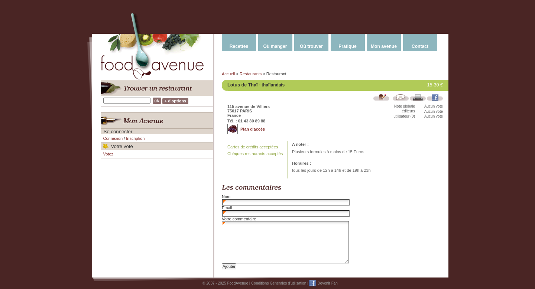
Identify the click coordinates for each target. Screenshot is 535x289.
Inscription (135, 138)
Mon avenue (384, 46)
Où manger (275, 46)
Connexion (113, 138)
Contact (420, 46)
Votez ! (109, 154)
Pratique (347, 46)
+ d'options (176, 101)
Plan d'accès (252, 129)
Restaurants (251, 74)
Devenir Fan (327, 283)
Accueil (228, 74)
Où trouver (311, 46)
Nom (226, 196)
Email (227, 208)
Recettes (239, 46)
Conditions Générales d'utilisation (278, 283)
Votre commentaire (239, 219)
